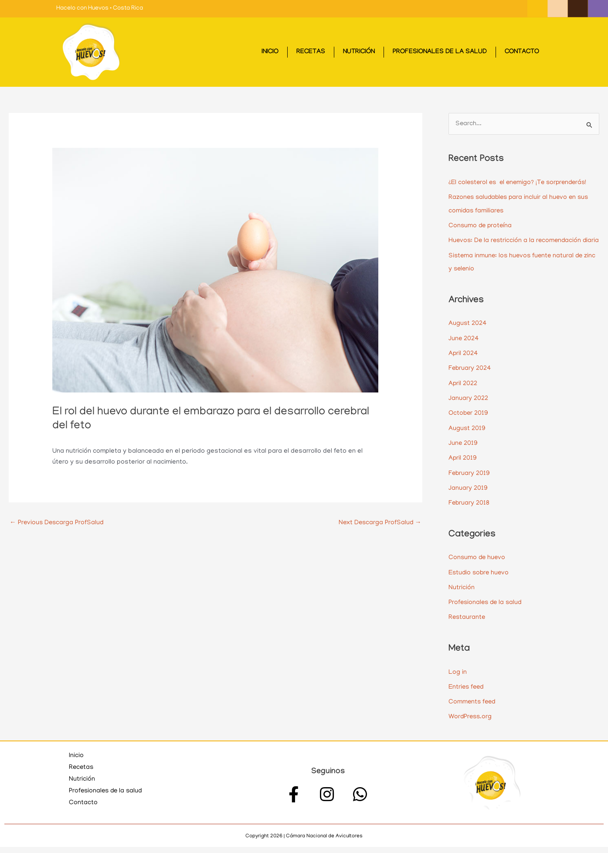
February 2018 (469, 511)
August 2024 (467, 335)
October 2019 (468, 423)
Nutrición (359, 52)
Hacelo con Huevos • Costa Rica (99, 8)
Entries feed (467, 694)
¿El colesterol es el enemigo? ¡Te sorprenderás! (520, 182)
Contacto (522, 52)
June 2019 (463, 453)
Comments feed (472, 708)
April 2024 (463, 364)
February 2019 (469, 482)
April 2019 (462, 467)
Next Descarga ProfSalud (379, 522)
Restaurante (467, 624)
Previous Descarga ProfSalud (57, 522)
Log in (457, 679)
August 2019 (467, 438)
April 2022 (463, 394)
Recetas (310, 52)
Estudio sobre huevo (480, 580)
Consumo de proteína (481, 225)
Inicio (270, 52)
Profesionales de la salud (440, 52)
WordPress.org (471, 723)
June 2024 (463, 350)
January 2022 (468, 409)
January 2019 (468, 497)
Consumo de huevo (477, 566)
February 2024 (470, 379)
